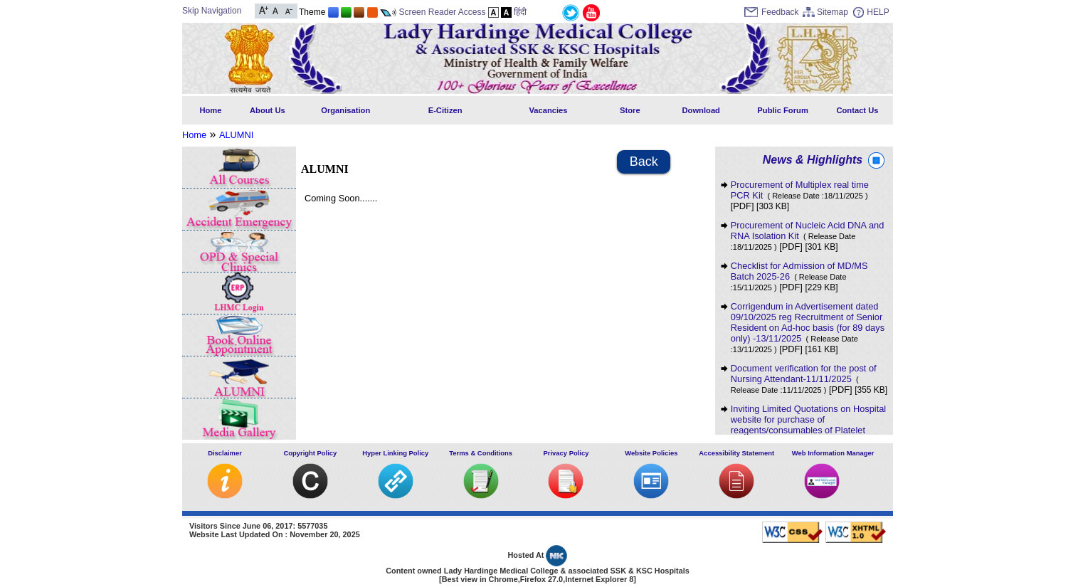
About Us (267, 110)
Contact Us (857, 110)
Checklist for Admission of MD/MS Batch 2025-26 (799, 276)
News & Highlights (812, 160)
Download (700, 110)
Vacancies (548, 110)
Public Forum (782, 110)
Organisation (345, 110)
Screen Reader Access (441, 12)
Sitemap (832, 12)
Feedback (780, 12)
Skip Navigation (211, 11)
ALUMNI (236, 134)
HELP (878, 12)
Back (644, 161)
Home (210, 110)
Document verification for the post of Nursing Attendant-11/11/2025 (804, 378)
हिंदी (520, 12)
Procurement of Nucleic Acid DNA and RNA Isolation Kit (807, 235)
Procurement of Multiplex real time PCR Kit (800, 190)
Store (630, 110)
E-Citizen (445, 110)
